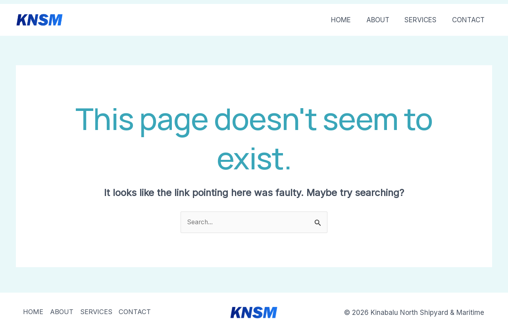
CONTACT (469, 20)
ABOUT (382, 20)
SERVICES (423, 20)
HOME (347, 20)
